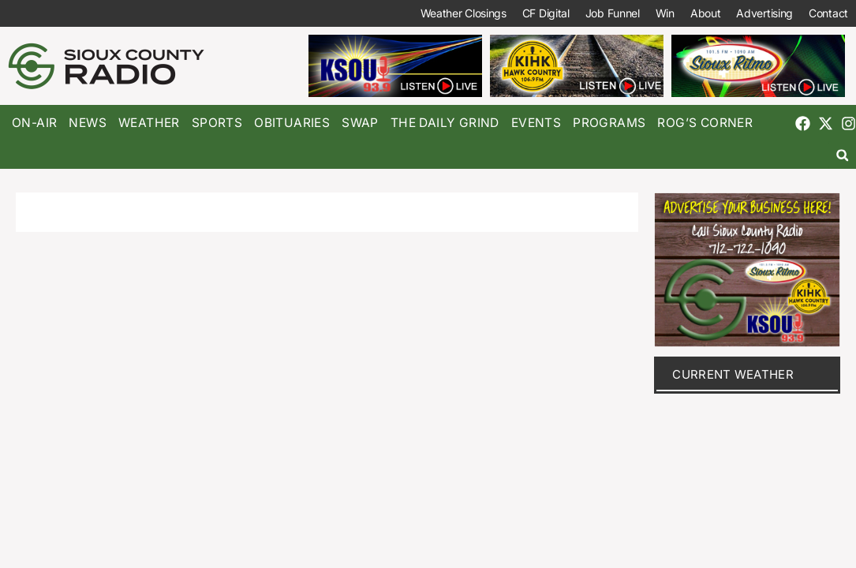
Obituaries (292, 122)
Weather (149, 122)
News (88, 122)
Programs (609, 122)
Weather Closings (463, 13)
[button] (842, 155)
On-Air (34, 122)
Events (536, 122)
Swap (360, 122)
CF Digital (546, 13)
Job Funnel (612, 13)
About (705, 13)
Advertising (764, 13)
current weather (733, 374)
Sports (217, 122)
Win (665, 13)
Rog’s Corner (705, 122)
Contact (828, 13)
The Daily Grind (445, 122)
